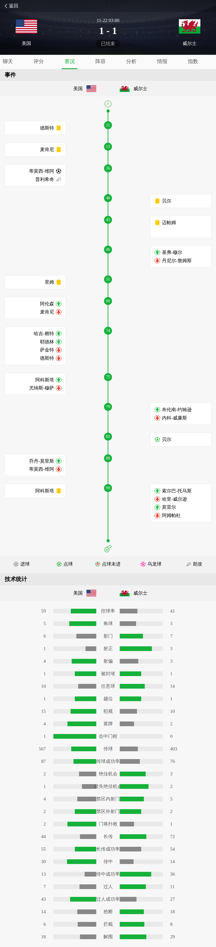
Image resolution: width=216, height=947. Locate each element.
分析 (131, 61)
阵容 (100, 61)
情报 (162, 61)
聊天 (8, 61)
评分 (39, 61)
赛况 (70, 61)
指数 (193, 61)
